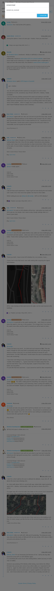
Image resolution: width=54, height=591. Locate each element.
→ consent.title (42, 15)
